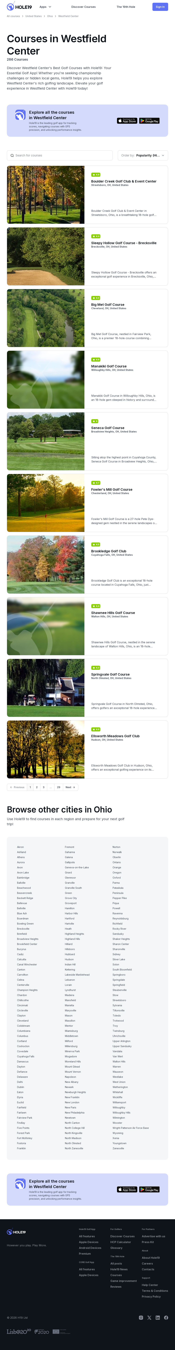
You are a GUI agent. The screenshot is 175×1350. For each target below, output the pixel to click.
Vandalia (117, 1051)
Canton (21, 969)
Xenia (116, 1138)
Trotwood (118, 1020)
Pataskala (118, 887)
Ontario (117, 862)
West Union (119, 1081)
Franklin (21, 1148)
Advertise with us (153, 1236)
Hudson (69, 959)
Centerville (23, 984)
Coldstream (23, 1025)
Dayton (21, 1066)
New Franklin (72, 1097)
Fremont (69, 847)
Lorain (68, 984)
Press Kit (148, 1242)
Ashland (21, 852)
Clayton (21, 1015)
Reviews (116, 1286)
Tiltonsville (119, 1010)
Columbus (22, 1036)
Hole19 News (119, 1269)
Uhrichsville (119, 1036)
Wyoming (118, 1133)
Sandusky (118, 933)
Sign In (160, 7)
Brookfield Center (27, 944)
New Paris (70, 1107)
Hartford (69, 918)
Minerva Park (72, 1051)
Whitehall (118, 1092)
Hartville (69, 923)
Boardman (23, 918)
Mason (68, 1015)
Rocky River (119, 928)
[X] (149, 1318)
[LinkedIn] (158, 1318)
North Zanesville (74, 1148)
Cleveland (23, 1020)
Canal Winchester (27, 964)
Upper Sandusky (122, 1046)
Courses (116, 1275)
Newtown (70, 1117)
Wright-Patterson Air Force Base (131, 1127)
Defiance (22, 1071)
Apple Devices (88, 1242)
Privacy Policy (151, 1296)
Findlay (21, 1122)
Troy (115, 1025)
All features (87, 1236)
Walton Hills (119, 1061)
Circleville (22, 1010)
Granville (70, 882)
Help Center (150, 1285)
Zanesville (118, 1148)
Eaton (20, 1092)
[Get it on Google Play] (149, 121)
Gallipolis (70, 862)
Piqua (116, 903)
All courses (13, 16)
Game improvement (123, 1281)
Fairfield (21, 1107)
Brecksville (23, 928)
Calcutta (21, 959)
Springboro (119, 974)
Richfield (117, 923)
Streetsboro (119, 1000)
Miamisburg (71, 1030)
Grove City (71, 898)
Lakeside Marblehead (77, 974)
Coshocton (23, 1046)
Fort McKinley (24, 1138)
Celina (20, 979)
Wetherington (120, 1087)
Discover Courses (122, 1236)
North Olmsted (73, 1143)
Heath (68, 928)
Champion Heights (27, 990)
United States (33, 16)
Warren (117, 1066)
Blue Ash (22, 913)
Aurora (21, 862)
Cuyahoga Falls (25, 1056)
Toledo (117, 1015)
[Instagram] (141, 1318)
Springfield (119, 984)
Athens (21, 857)
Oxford (117, 877)
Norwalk (117, 852)
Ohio (50, 16)
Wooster (117, 1122)
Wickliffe (117, 1097)
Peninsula (118, 892)
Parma (116, 882)
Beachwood (24, 887)
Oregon (117, 872)
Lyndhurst (70, 990)
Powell (116, 908)
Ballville (21, 882)
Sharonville (119, 949)
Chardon (22, 995)
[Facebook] (166, 1318)
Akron (20, 847)
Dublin (20, 1087)
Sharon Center (121, 944)
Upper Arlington (121, 1041)
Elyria (20, 1097)
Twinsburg (118, 1030)
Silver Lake (119, 959)
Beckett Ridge (25, 898)
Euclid (20, 1102)
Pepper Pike (120, 898)
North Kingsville (73, 1133)
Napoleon (70, 1076)
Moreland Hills (73, 1061)
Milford (69, 1041)
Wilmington (119, 1117)
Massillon (70, 1020)
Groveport (71, 903)
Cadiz (20, 954)
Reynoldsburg (121, 918)
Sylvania (117, 1005)
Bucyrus (21, 949)
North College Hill (75, 1127)
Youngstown (119, 1143)
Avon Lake (23, 872)
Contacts (148, 1269)
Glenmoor (70, 877)
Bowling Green (25, 923)
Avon (20, 867)
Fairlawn (21, 1112)
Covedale (22, 1051)
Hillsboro (70, 949)
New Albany (71, 1081)
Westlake (118, 1076)
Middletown (71, 1036)
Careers (147, 1263)
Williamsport (119, 1102)
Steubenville (120, 990)
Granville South (73, 887)
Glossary (116, 1248)
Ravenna (118, 913)
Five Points (23, 1127)
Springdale (119, 979)
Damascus (23, 1061)
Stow (115, 995)
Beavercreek (24, 892)
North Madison (73, 1138)
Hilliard (68, 944)
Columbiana (23, 1030)
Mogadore (71, 1056)
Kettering (70, 969)
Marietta (69, 1005)
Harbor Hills (71, 913)
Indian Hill (70, 964)
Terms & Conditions (155, 1290)
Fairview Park (24, 1117)
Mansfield (70, 1000)
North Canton (72, 1122)
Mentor (69, 1025)
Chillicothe (23, 1000)
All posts (116, 1263)
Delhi (20, 1081)
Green (68, 892)
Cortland (22, 1041)
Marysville (70, 1010)
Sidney (116, 954)
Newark (69, 1087)
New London (72, 1102)
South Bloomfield (122, 969)
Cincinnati (22, 1005)
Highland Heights (74, 933)
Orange (117, 867)
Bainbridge (23, 877)
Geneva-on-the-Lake (77, 867)
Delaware (22, 1076)
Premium (85, 1253)
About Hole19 (151, 1257)
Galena (69, 857)
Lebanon (70, 979)
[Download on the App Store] (127, 121)
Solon (116, 964)
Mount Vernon (73, 1071)
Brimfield (22, 933)
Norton (116, 847)
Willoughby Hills (121, 1112)
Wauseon (118, 1071)
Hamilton (70, 908)
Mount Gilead (72, 1066)
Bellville (21, 908)
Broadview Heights (27, 938)
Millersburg (71, 1046)
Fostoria (21, 1143)
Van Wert (118, 1056)
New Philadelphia (74, 1112)
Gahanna (70, 852)
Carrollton (22, 974)
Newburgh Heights (75, 1092)
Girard (68, 872)
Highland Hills (72, 938)
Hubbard (70, 954)
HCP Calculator (120, 1242)
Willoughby (119, 1107)
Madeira (69, 995)
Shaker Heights (121, 938)
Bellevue (22, 903)
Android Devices (90, 1248)
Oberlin (117, 857)
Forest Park (23, 1133)
